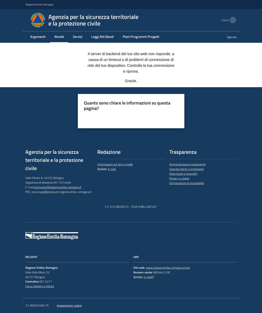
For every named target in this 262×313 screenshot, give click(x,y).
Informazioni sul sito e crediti (115, 164)
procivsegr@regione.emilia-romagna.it (57, 187)
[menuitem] (38, 37)
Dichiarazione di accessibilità (186, 183)
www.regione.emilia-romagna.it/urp (168, 267)
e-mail (112, 169)
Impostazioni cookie (69, 305)
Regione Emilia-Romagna (39, 4)
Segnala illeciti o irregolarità (186, 169)
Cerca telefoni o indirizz (39, 286)
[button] (231, 20)
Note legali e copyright (183, 173)
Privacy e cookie (179, 178)
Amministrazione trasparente (187, 164)
